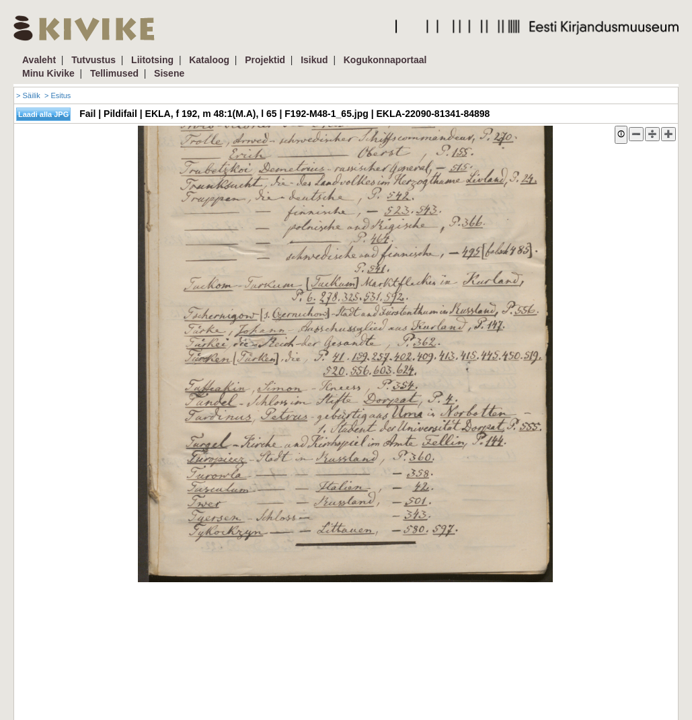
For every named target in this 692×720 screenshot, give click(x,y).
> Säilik (28, 95)
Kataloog (209, 59)
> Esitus (57, 95)
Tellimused (114, 73)
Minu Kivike (48, 73)
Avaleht (39, 59)
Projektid (265, 59)
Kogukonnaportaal (385, 59)
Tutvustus (93, 59)
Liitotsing (152, 59)
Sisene (169, 73)
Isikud (314, 59)
